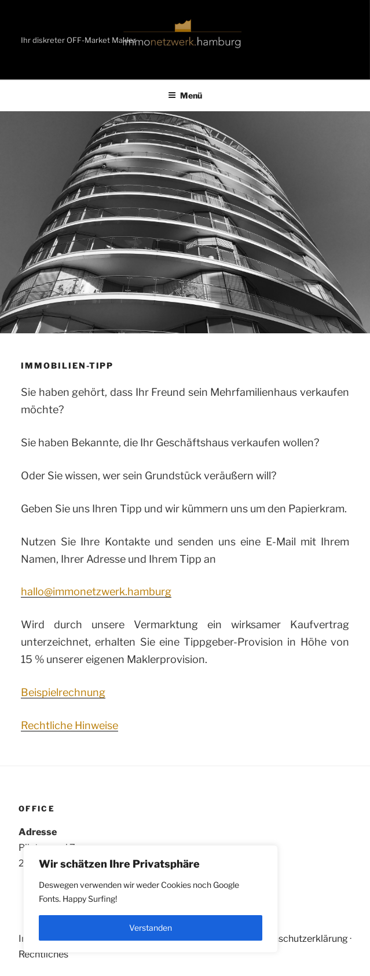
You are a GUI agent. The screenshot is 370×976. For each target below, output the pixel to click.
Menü (185, 95)
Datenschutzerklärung (300, 938)
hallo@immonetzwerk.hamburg (96, 591)
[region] (150, 899)
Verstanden (150, 928)
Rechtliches (43, 954)
